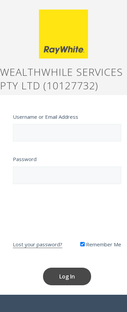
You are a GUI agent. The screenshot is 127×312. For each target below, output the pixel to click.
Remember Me (100, 244)
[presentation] (67, 211)
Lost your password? (37, 244)
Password (25, 159)
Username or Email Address (45, 116)
